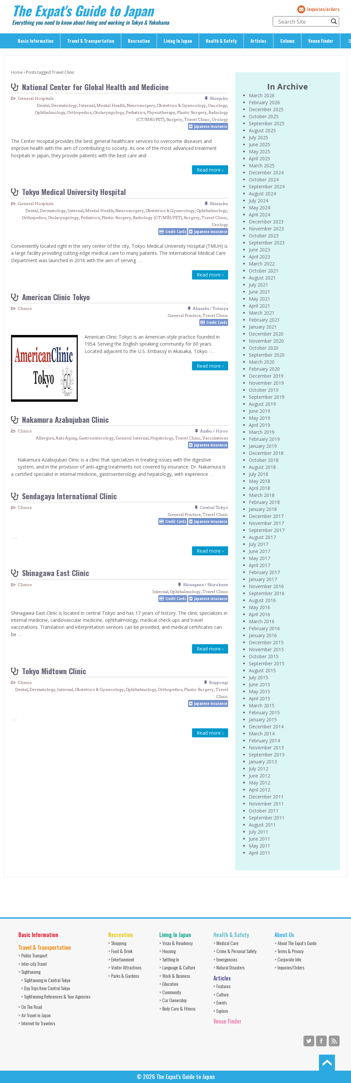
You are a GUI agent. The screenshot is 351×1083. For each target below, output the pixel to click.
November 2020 (266, 341)
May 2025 (259, 151)
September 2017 (267, 530)
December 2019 (266, 376)
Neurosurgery (141, 105)
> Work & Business (174, 975)
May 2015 (259, 691)
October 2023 (264, 235)
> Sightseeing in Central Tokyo (45, 979)
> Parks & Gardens (123, 975)
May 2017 (259, 558)
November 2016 (266, 586)
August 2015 (262, 670)
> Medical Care (225, 942)
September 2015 (267, 663)
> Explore (220, 1010)
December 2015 (266, 642)
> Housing (167, 950)
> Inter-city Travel (32, 963)
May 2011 (259, 846)
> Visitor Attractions (124, 967)
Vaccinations (215, 437)
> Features (221, 985)
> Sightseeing (29, 971)
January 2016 (263, 635)
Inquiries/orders (323, 8)
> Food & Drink (120, 950)
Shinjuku (219, 98)
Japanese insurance (210, 126)
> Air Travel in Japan (34, 1015)
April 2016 (259, 614)
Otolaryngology (108, 112)
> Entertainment (121, 959)
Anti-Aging (66, 437)
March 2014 (262, 733)
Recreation (139, 40)
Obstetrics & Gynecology (181, 105)
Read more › (210, 170)
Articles (258, 40)
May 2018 (259, 481)
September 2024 (267, 186)
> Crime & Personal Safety (234, 950)
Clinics (25, 308)
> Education (168, 983)
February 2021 (264, 320)
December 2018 (266, 453)
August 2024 (262, 193)
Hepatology (161, 437)
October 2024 (264, 179)
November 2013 (266, 747)
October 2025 (264, 116)
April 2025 (259, 158)
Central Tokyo (214, 507)
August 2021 (262, 278)
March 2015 (262, 705)
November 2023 (266, 228)
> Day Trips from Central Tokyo (45, 987)
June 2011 (259, 839)
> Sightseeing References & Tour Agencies (55, 996)
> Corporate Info (288, 959)
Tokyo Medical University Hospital (74, 191)
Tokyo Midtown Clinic (54, 670)
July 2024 (258, 200)
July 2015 (258, 677)
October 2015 (264, 656)
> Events (220, 1002)
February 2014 (264, 740)
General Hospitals (35, 98)
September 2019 (267, 397)
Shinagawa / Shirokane (205, 584)
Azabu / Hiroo (214, 430)
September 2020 (267, 355)
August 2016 (262, 600)
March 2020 (262, 362)
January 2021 (263, 327)
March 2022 (262, 263)
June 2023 (259, 249)
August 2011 (262, 825)
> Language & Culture (177, 967)
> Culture (221, 994)
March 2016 (262, 621)
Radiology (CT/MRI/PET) (157, 217)
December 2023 (266, 221)
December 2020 (266, 334)
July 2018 (258, 474)
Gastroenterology (96, 437)
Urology (219, 119)
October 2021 (264, 270)
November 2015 (266, 649)
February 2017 (264, 572)
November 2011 (266, 803)
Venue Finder (320, 40)
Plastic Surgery (192, 112)
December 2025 (266, 109)
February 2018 (264, 502)
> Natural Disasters (228, 967)
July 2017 (258, 544)
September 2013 (267, 754)
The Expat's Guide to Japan (82, 10)
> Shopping (117, 942)
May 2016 (259, 607)
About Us (284, 935)
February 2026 (264, 102)
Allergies (45, 437)
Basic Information (35, 40)
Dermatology (64, 105)
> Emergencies (225, 959)
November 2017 (266, 523)
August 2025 (262, 130)
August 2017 (262, 537)
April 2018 (259, 488)
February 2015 (264, 712)
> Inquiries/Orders (289, 967)
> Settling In (169, 959)
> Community (170, 992)
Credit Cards (175, 231)
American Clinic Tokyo (56, 296)
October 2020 (264, 348)
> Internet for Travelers (36, 1023)
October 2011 (264, 810)
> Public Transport (32, 955)
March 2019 (262, 432)
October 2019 (264, 390)
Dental (43, 105)
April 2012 (259, 789)
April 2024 (259, 214)
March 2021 (262, 313)
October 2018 (264, 460)
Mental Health (111, 105)
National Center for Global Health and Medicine (95, 86)
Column (287, 40)
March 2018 (262, 495)
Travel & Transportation (90, 40)
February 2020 (264, 369)
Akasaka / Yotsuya (210, 308)
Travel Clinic (197, 119)
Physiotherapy (161, 112)
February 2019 (264, 439)
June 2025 (259, 144)
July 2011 (258, 832)
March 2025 (262, 165)
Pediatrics (135, 112)
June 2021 (259, 292)
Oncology (217, 105)
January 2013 (263, 761)
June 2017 (259, 551)
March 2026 (262, 95)
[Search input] (303, 21)
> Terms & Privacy (289, 950)
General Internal (132, 437)
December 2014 (266, 726)
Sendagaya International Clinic (69, 495)
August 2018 (262, 467)
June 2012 (259, 775)
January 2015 (263, 719)
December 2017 (266, 516)
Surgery (174, 119)
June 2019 (259, 411)
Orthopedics (79, 112)
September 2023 (267, 242)
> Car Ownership (173, 1000)
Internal (87, 105)
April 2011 (259, 853)
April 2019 (259, 425)
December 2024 (266, 172)
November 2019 (266, 383)
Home (17, 72)
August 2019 (262, 404)
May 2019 (259, 418)
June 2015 (259, 684)
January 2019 (263, 446)
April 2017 (259, 565)
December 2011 (266, 796)
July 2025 (258, 137)
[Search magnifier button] (334, 21)
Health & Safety (221, 40)
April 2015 (259, 698)
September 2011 (267, 818)
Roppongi (218, 682)
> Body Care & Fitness (177, 1008)
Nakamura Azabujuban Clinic (65, 419)
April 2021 (259, 306)
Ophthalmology (50, 112)
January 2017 (263, 579)
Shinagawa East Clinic (55, 572)
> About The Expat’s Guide (296, 942)
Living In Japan (178, 40)
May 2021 (259, 299)
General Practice (184, 315)
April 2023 (259, 256)
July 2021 (258, 285)
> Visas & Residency (176, 942)
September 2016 (267, 593)
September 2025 (267, 123)
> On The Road (30, 1006)
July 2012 (258, 768)
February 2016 (264, 628)
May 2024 (259, 207)
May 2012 (259, 782)
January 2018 (263, 509)
